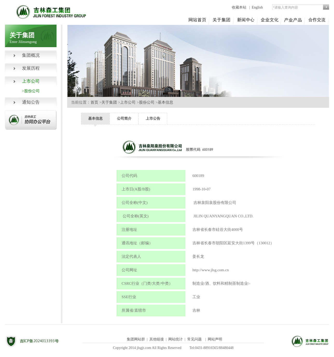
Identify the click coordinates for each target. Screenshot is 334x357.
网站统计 (175, 339)
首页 (94, 102)
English (257, 7)
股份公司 (147, 102)
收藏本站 (239, 7)
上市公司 (128, 102)
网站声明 (215, 339)
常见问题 (194, 339)
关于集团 (109, 102)
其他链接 (156, 339)
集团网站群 (136, 339)
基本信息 (165, 102)
